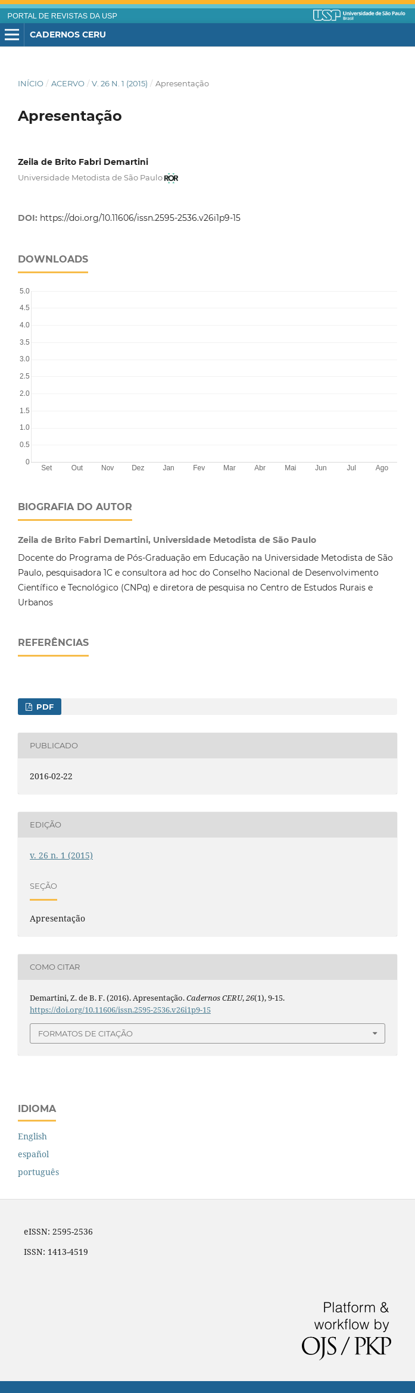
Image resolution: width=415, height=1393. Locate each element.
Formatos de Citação (85, 1033)
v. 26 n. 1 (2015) (120, 83)
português (38, 1172)
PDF (44, 706)
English (32, 1136)
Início (30, 83)
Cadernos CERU (68, 34)
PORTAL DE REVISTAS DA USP (62, 16)
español (33, 1154)
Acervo (68, 83)
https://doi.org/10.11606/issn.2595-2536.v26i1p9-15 (140, 218)
